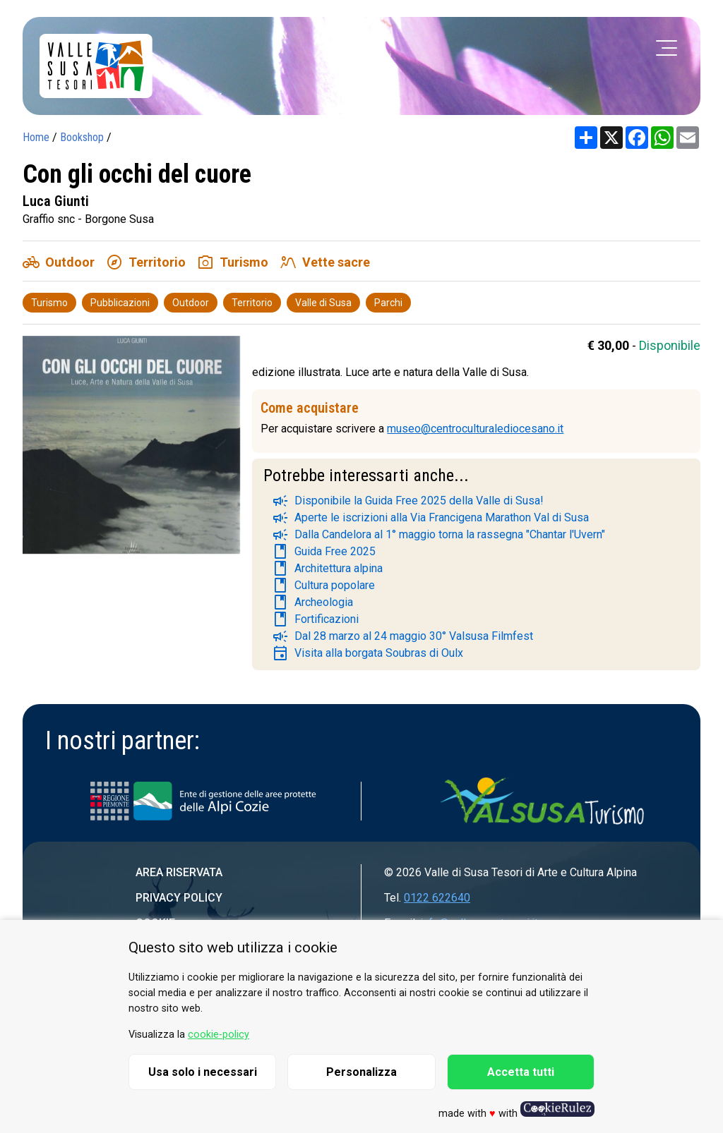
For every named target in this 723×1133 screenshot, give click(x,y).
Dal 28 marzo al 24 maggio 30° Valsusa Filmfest (402, 636)
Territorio (252, 302)
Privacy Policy (179, 897)
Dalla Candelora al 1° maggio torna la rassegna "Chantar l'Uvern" (438, 534)
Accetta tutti (520, 1072)
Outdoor (190, 302)
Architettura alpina (327, 568)
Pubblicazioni (120, 302)
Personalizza (361, 1072)
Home (36, 137)
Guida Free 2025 (324, 551)
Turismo (49, 302)
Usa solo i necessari (202, 1072)
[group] (132, 450)
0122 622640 (437, 897)
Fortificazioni (315, 619)
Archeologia (312, 602)
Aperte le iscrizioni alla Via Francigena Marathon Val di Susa (430, 517)
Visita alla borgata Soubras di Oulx (367, 653)
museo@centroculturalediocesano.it (475, 428)
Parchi (388, 302)
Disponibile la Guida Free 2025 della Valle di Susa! (408, 500)
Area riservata (179, 872)
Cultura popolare (323, 585)
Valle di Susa (323, 302)
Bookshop (82, 137)
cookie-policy (218, 1035)
